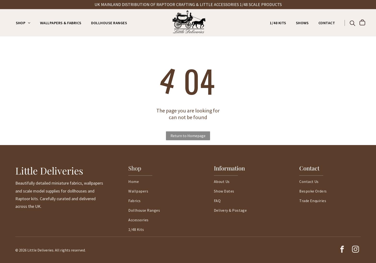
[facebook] (342, 250)
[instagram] (355, 250)
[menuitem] (23, 22)
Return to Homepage (188, 135)
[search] (352, 23)
